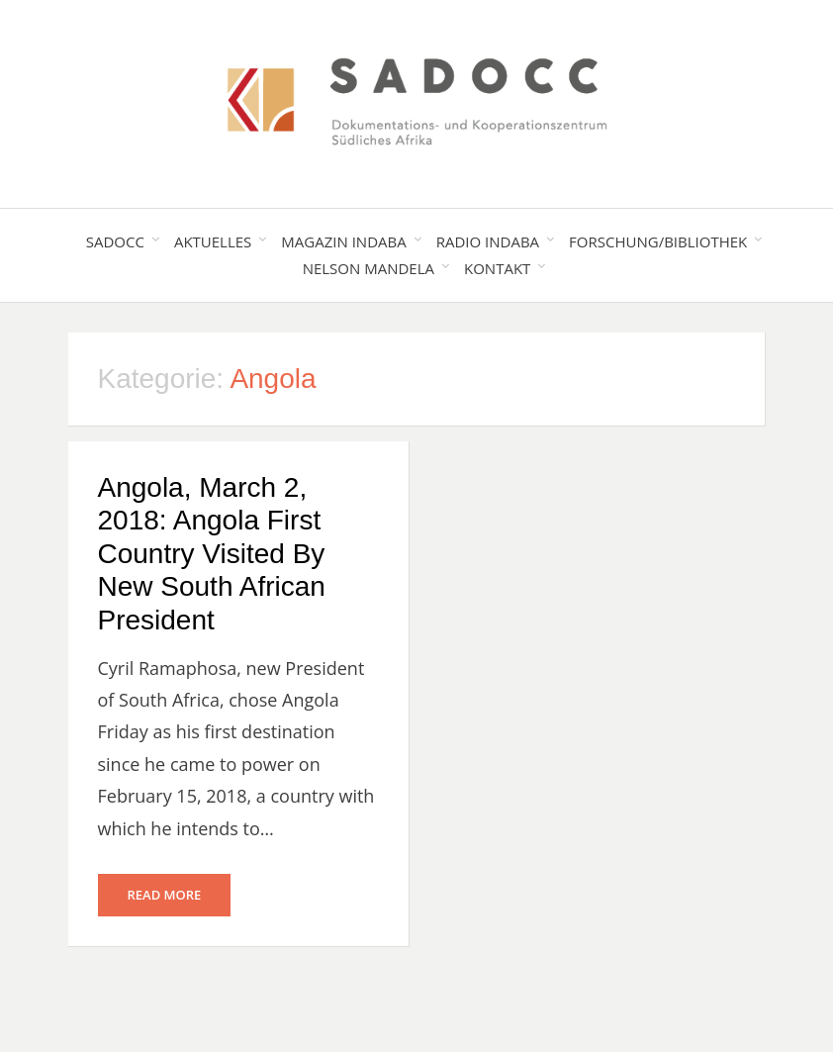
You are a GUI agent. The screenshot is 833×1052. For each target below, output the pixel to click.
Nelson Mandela (368, 268)
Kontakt (497, 268)
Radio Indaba (487, 241)
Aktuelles (212, 241)
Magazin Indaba (343, 241)
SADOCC (115, 241)
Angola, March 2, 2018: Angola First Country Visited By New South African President (211, 553)
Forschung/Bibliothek (658, 241)
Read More (165, 895)
